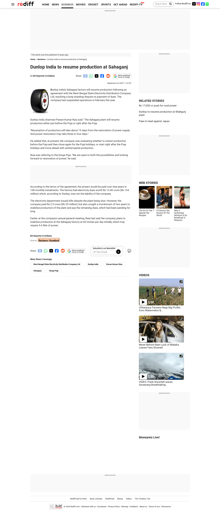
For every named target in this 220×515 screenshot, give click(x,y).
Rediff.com (75, 506)
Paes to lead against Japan (154, 121)
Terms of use (154, 506)
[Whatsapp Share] (90, 76)
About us (143, 506)
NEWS (55, 4)
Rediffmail (109, 499)
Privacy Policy (114, 506)
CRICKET (93, 4)
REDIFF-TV (136, 4)
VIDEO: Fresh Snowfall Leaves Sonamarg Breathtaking (156, 383)
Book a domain (96, 499)
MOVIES (80, 4)
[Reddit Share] (107, 76)
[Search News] (170, 4)
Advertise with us (88, 506)
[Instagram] (198, 4)
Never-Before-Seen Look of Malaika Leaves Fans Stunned (159, 346)
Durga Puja (53, 271)
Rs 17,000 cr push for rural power (158, 105)
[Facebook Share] (102, 76)
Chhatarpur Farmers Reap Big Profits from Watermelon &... (159, 309)
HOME (45, 4)
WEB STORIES (148, 183)
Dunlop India (93, 264)
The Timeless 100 (142, 499)
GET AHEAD (120, 4)
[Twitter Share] (96, 76)
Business (42, 59)
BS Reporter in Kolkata (44, 76)
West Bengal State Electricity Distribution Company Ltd (56, 264)
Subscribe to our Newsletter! (104, 248)
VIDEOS (144, 275)
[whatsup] (207, 4)
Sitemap (124, 506)
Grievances (166, 506)
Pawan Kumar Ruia (114, 264)
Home (32, 59)
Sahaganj (37, 271)
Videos (129, 499)
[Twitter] (194, 4)
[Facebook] (203, 4)
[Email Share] (85, 76)
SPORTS (106, 4)
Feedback (134, 506)
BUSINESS (67, 4)
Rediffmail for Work (78, 499)
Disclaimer (101, 506)
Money (120, 499)
